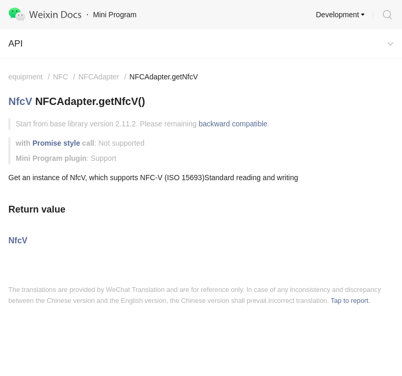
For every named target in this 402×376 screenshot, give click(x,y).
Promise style (56, 143)
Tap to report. (350, 300)
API (15, 44)
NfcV (20, 101)
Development (338, 14)
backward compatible (232, 124)
